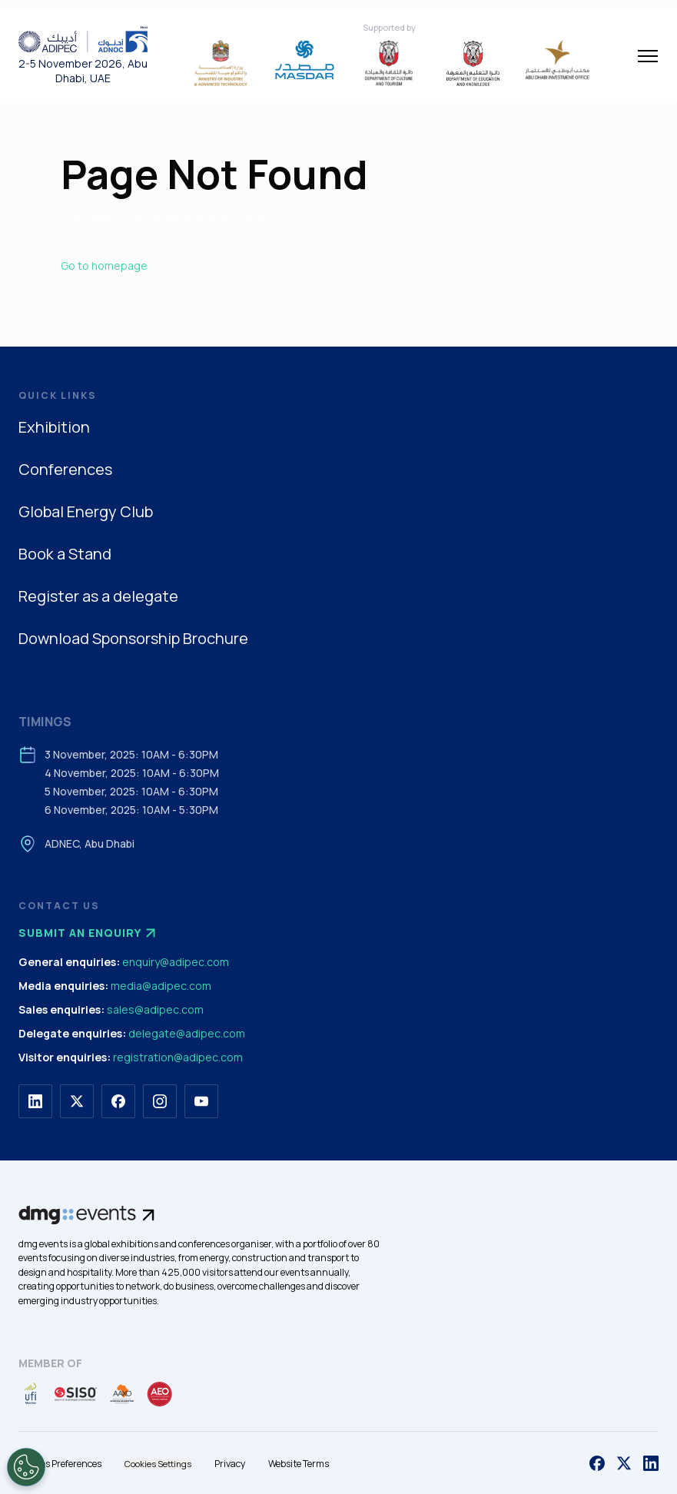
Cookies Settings (157, 1464)
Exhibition (54, 427)
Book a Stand (64, 553)
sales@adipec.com (155, 1009)
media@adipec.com (161, 985)
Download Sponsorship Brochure (133, 638)
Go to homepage (104, 265)
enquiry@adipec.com (175, 961)
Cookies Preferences (59, 1463)
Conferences (65, 469)
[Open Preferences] (26, 1467)
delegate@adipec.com (186, 1033)
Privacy (229, 1463)
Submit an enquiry (89, 933)
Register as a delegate (98, 596)
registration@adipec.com (178, 1057)
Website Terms (298, 1463)
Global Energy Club (85, 511)
